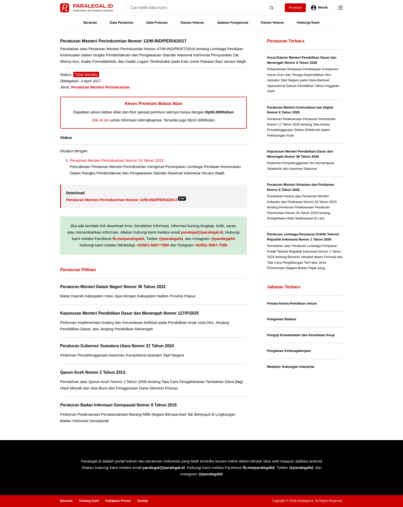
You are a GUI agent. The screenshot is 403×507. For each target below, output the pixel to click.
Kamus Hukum (192, 22)
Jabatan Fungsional (232, 22)
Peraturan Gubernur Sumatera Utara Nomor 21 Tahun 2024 (117, 346)
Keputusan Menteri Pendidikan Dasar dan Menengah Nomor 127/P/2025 (129, 313)
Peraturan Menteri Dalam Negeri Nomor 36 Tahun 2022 (113, 286)
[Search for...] (196, 8)
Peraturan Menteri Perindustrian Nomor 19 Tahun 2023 (117, 160)
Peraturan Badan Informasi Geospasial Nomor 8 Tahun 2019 (118, 405)
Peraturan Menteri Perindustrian (100, 87)
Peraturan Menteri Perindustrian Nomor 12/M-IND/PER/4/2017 (126, 200)
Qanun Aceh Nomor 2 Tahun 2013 (92, 372)
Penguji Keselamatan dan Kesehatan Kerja (301, 335)
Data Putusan (157, 22)
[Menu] (340, 7)
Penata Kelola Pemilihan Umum (292, 303)
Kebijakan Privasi (118, 501)
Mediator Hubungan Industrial (290, 367)
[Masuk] (319, 7)
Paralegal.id (93, 6)
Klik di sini (100, 120)
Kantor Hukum (272, 22)
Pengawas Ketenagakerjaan (289, 351)
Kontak (143, 501)
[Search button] (272, 8)
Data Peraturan (121, 22)
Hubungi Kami (308, 22)
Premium (295, 8)
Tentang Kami (89, 501)
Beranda (90, 22)
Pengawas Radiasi (281, 319)
